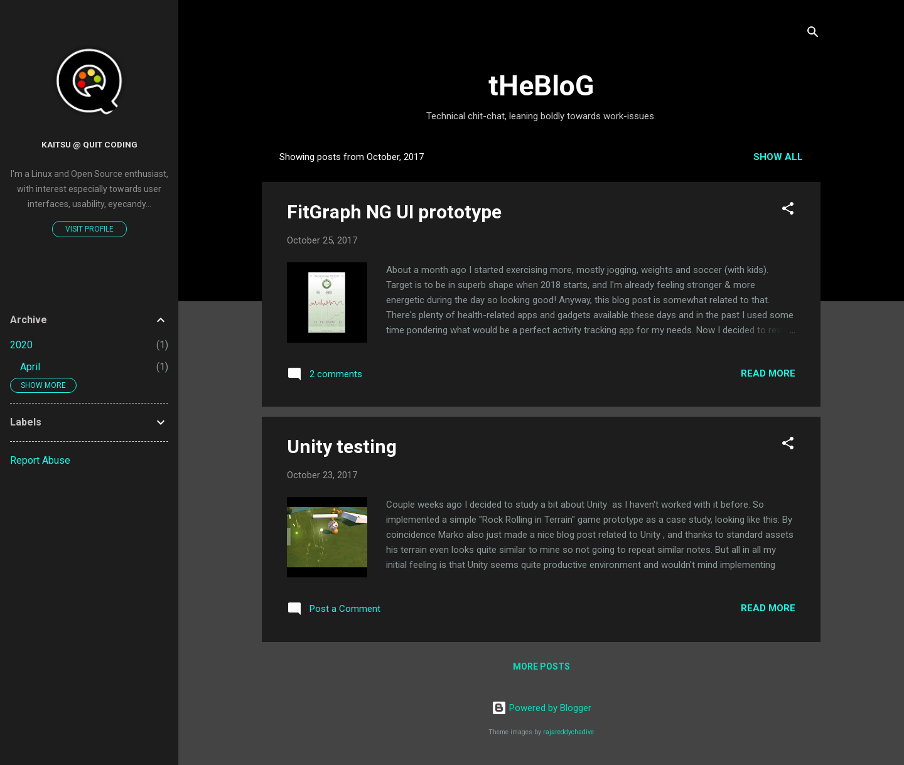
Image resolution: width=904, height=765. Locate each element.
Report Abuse (40, 460)
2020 (21, 345)
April (30, 367)
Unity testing (342, 446)
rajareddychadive (568, 732)
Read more (768, 373)
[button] (787, 210)
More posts (541, 666)
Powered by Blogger (541, 708)
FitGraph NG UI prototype (394, 212)
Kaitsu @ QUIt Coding (89, 144)
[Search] (813, 34)
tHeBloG (541, 85)
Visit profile (89, 229)
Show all (778, 157)
